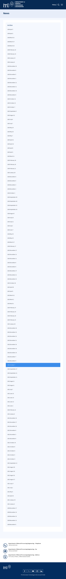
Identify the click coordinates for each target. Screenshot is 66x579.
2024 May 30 (10, 234)
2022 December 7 (11, 356)
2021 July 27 (10, 483)
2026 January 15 (11, 58)
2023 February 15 (11, 320)
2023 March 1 (10, 303)
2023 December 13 (12, 254)
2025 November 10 (12, 91)
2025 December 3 (11, 78)
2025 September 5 (12, 111)
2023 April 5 (10, 291)
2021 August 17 (11, 479)
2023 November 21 (12, 275)
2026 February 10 (11, 54)
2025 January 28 (11, 172)
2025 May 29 (10, 127)
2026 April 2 (10, 33)
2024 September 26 (12, 201)
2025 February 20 (11, 160)
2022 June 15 (10, 393)
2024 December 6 (11, 176)
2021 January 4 (11, 504)
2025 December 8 (11, 70)
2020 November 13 (12, 520)
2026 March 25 (10, 46)
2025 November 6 (11, 95)
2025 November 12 (12, 82)
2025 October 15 (11, 103)
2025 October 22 (11, 99)
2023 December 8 (11, 262)
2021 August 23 (11, 471)
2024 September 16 (12, 209)
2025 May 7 (10, 136)
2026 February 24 (11, 50)
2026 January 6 (11, 62)
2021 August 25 (11, 467)
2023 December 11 (12, 258)
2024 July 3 (10, 226)
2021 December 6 (11, 430)
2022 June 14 (10, 397)
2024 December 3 (11, 185)
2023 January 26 (11, 324)
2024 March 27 (10, 242)
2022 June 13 (10, 401)
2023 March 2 (10, 299)
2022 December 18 (12, 344)
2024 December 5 (11, 181)
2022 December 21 (12, 340)
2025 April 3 (10, 152)
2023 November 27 (12, 271)
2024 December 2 (11, 189)
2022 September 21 (12, 373)
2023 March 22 (10, 295)
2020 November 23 (12, 516)
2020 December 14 (12, 512)
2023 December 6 (11, 266)
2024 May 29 (10, 238)
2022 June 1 (10, 406)
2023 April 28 (10, 287)
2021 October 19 (11, 442)
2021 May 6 (10, 491)
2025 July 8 (10, 119)
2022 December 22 (12, 336)
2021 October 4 (11, 459)
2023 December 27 (12, 250)
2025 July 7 (10, 123)
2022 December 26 (12, 328)
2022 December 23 (12, 332)
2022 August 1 (10, 385)
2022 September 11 (12, 377)
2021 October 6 (11, 451)
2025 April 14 (10, 144)
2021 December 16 (12, 426)
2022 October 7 (11, 365)
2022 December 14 (12, 352)
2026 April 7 (10, 29)
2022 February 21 (11, 410)
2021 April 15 (10, 496)
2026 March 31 (10, 37)
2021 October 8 (11, 446)
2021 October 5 (11, 455)
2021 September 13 (12, 463)
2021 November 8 (11, 438)
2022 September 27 (12, 369)
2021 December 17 (12, 422)
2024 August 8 (10, 213)
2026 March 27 (10, 41)
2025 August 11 (11, 115)
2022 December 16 (12, 348)
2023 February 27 (11, 307)
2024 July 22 (10, 221)
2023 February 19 (11, 311)
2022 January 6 (11, 414)
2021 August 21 (11, 475)
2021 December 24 (12, 418)
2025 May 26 (10, 131)
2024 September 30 (12, 197)
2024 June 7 (10, 230)
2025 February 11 (11, 168)
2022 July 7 (10, 389)
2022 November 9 (11, 361)
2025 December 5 (11, 74)
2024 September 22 (12, 205)
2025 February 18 (11, 164)
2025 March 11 (10, 156)
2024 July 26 (10, 217)
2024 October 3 (11, 193)
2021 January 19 (11, 500)
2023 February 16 (11, 316)
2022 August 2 (10, 381)
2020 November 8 (11, 524)
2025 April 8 (10, 148)
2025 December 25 (12, 66)
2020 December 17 (12, 508)
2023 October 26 (11, 283)
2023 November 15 (12, 279)
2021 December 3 (11, 434)
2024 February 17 (11, 246)
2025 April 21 (10, 140)
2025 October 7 (11, 107)
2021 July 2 (10, 487)
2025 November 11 (12, 86)
